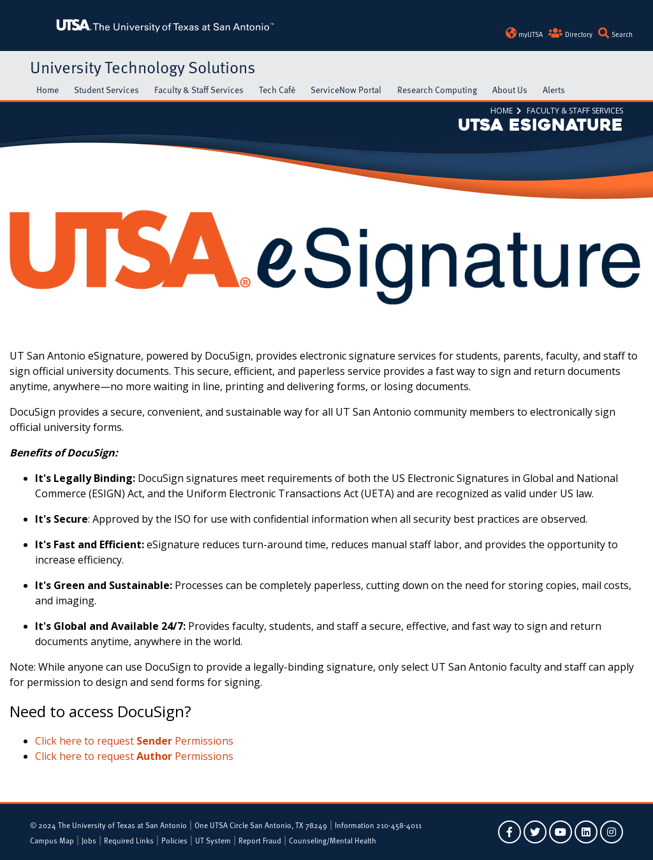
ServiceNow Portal (346, 89)
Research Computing (437, 89)
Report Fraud (259, 840)
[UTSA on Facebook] (509, 831)
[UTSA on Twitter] (535, 831)
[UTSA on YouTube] (560, 831)
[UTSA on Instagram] (611, 831)
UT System (213, 840)
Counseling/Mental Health (332, 840)
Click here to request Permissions (134, 741)
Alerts (554, 89)
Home (47, 89)
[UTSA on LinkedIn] (586, 831)
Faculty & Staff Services (199, 89)
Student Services (106, 89)
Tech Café (277, 89)
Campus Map (52, 840)
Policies (174, 840)
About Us (509, 89)
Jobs (89, 840)
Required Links (129, 840)
